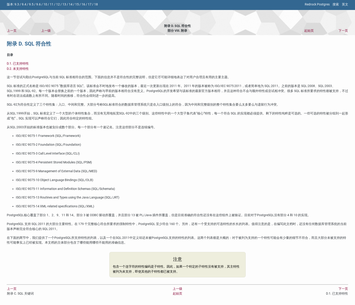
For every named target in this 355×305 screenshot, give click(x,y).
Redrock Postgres (317, 4)
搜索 (336, 4)
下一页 (343, 31)
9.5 (31, 4)
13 (64, 4)
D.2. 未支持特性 (18, 69)
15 (77, 4)
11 (51, 4)
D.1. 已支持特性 (18, 63)
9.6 (38, 4)
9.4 (24, 4)
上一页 (12, 31)
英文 (345, 4)
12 (58, 4)
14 (70, 4)
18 (96, 4)
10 (45, 4)
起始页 (309, 31)
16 (83, 4)
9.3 (16, 4)
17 (89, 4)
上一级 (46, 31)
